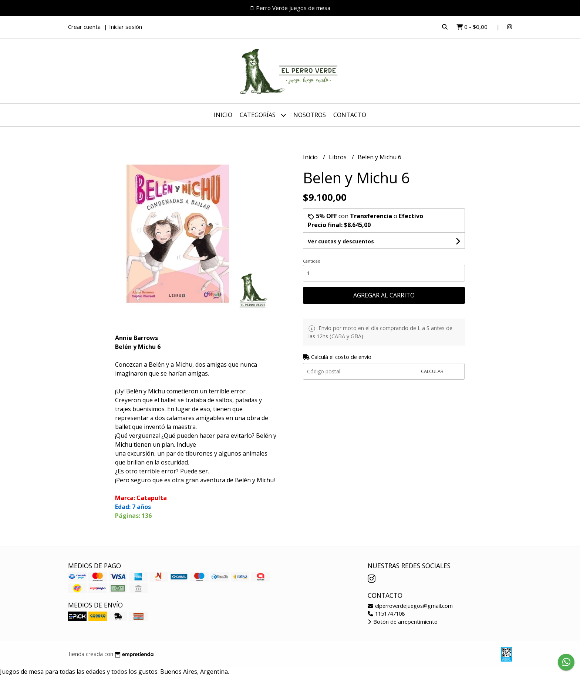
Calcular (432, 371)
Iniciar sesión (125, 26)
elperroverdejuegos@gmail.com (410, 605)
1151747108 (386, 613)
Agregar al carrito (384, 295)
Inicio (223, 115)
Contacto (349, 115)
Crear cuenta (84, 26)
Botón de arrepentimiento (403, 621)
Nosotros (309, 115)
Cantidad (311, 261)
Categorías (263, 115)
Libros (338, 157)
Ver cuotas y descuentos (341, 241)
